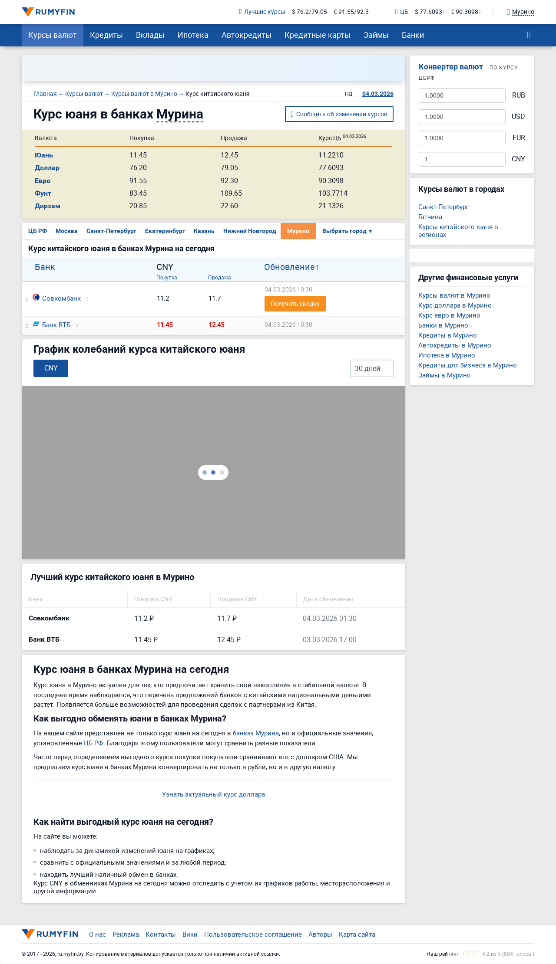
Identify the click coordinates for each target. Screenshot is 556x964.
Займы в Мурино (444, 375)
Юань (44, 155)
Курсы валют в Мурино (454, 295)
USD (518, 116)
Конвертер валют (451, 66)
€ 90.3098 (464, 12)
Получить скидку (295, 303)
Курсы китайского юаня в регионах (458, 230)
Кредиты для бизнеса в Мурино (467, 365)
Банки (413, 35)
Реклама (126, 934)
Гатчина (430, 216)
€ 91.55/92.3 (351, 12)
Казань (204, 230)
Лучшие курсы (262, 12)
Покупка (166, 277)
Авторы (320, 934)
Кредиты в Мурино (447, 335)
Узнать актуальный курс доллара (213, 794)
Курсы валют (52, 35)
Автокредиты (246, 35)
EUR (519, 138)
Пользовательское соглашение (253, 934)
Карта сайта (357, 934)
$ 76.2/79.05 (309, 12)
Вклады (150, 35)
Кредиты (106, 35)
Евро (42, 181)
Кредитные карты (318, 35)
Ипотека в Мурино (446, 355)
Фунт (43, 193)
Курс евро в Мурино (449, 315)
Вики (190, 934)
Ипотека (193, 35)
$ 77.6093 (428, 12)
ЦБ (401, 12)
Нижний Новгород (249, 230)
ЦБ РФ (37, 230)
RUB (518, 95)
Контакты (161, 934)
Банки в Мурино (443, 325)
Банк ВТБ (51, 324)
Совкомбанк (57, 298)
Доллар (47, 168)
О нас (97, 934)
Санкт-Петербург (111, 230)
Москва (67, 230)
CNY (518, 159)
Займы (376, 35)
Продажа (219, 277)
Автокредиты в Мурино (454, 345)
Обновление (289, 267)
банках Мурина (256, 732)
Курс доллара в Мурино (455, 305)
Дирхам (47, 206)
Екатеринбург (165, 230)
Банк (45, 267)
